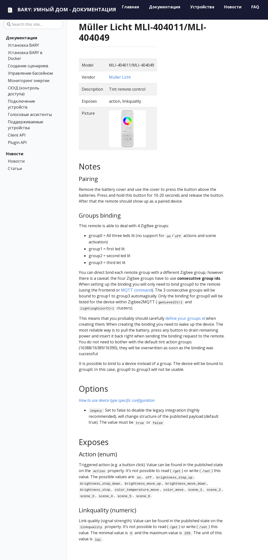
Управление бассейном (30, 73)
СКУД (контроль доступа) (23, 91)
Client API (17, 135)
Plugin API (17, 142)
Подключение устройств (21, 104)
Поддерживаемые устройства (25, 124)
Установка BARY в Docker (25, 55)
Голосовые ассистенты (30, 114)
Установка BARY (23, 45)
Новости (14, 153)
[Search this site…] (33, 24)
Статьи (15, 168)
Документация (21, 38)
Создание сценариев (28, 66)
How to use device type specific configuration (117, 400)
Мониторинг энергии (28, 80)
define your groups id (185, 318)
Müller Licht (120, 77)
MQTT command (136, 290)
